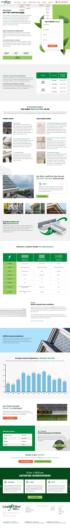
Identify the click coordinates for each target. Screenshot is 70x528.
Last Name (46, 29)
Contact (61, 506)
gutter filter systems (13, 18)
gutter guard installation (15, 20)
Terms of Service (6, 516)
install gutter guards (29, 79)
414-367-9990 (13, 521)
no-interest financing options (12, 24)
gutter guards (9, 79)
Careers (60, 513)
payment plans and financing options (50, 437)
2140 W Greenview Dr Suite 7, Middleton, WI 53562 (35, 522)
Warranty (52, 509)
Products (25, 2)
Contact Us (50, 2)
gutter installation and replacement (19, 15)
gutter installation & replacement (14, 35)
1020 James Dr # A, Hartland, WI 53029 (11, 522)
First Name (46, 24)
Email (45, 34)
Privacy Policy (13, 516)
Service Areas (61, 511)
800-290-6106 (35, 521)
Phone (45, 39)
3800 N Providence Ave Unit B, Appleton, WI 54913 (57, 522)
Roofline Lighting (32, 2)
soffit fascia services (20, 341)
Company (44, 2)
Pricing (39, 2)
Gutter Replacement (29, 509)
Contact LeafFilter (17, 58)
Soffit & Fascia (28, 511)
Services (17, 2)
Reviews (60, 509)
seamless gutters (13, 225)
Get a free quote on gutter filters (37, 320)
